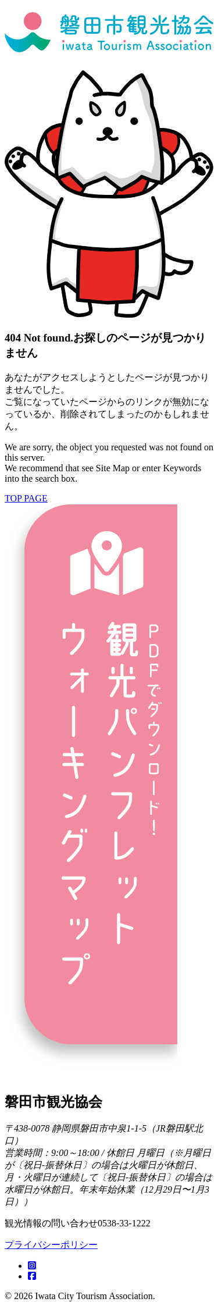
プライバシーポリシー (51, 1245)
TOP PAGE (26, 498)
